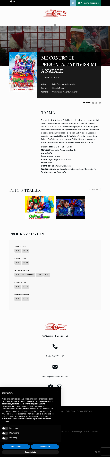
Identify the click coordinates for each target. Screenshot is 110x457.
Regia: (43, 88)
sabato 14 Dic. (21, 258)
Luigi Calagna (58, 84)
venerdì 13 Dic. (20, 246)
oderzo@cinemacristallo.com (55, 376)
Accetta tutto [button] (44, 447)
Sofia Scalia (70, 84)
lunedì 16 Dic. (20, 282)
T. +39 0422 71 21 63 (55, 356)
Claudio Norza (58, 88)
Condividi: (86, 103)
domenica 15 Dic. (22, 270)
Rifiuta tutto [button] (16, 447)
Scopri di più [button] (30, 452)
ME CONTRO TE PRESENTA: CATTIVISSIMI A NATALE (68, 64)
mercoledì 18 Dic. (22, 294)
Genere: (44, 92)
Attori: (44, 84)
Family (75, 92)
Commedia (57, 92)
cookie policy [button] (39, 406)
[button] (58, 391)
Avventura (67, 92)
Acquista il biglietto (88, 3)
